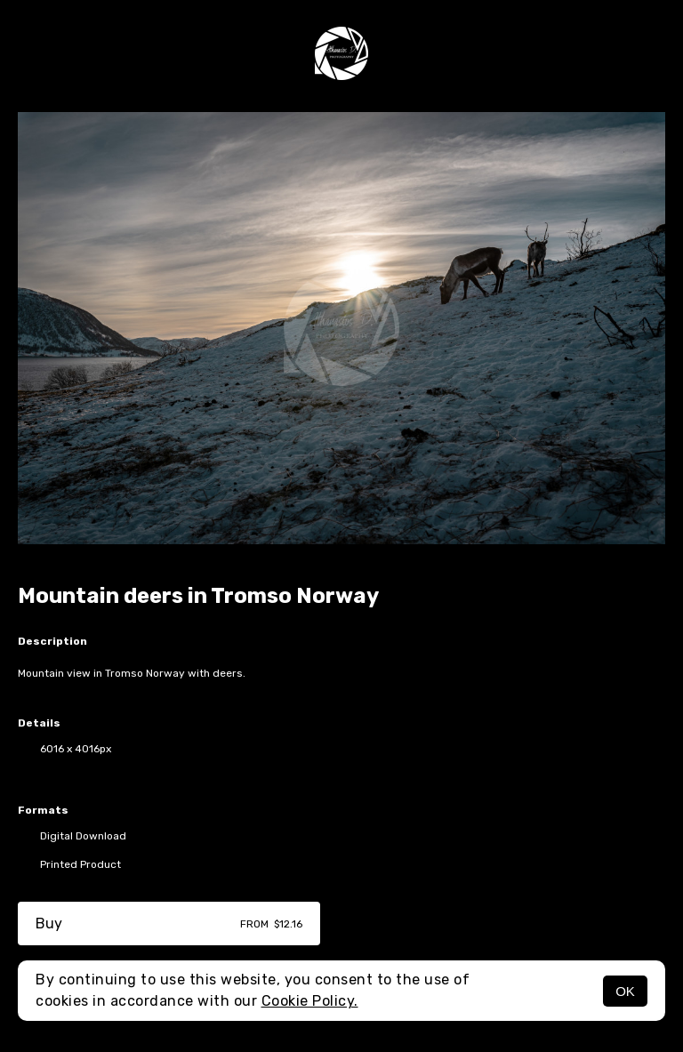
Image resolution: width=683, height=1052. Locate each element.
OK (625, 991)
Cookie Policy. (309, 1000)
